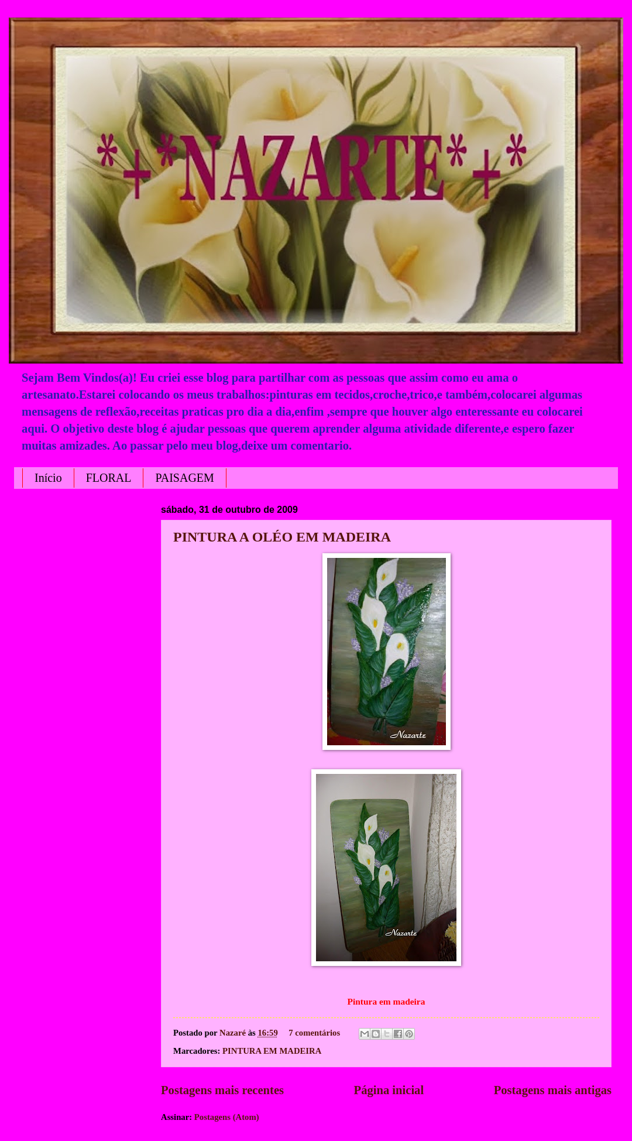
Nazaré (233, 1032)
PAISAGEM (184, 477)
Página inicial (389, 1090)
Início (48, 477)
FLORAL (109, 477)
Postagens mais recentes (222, 1090)
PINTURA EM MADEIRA (271, 1051)
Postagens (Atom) (226, 1117)
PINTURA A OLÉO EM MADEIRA (282, 536)
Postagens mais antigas (553, 1090)
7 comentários (314, 1032)
